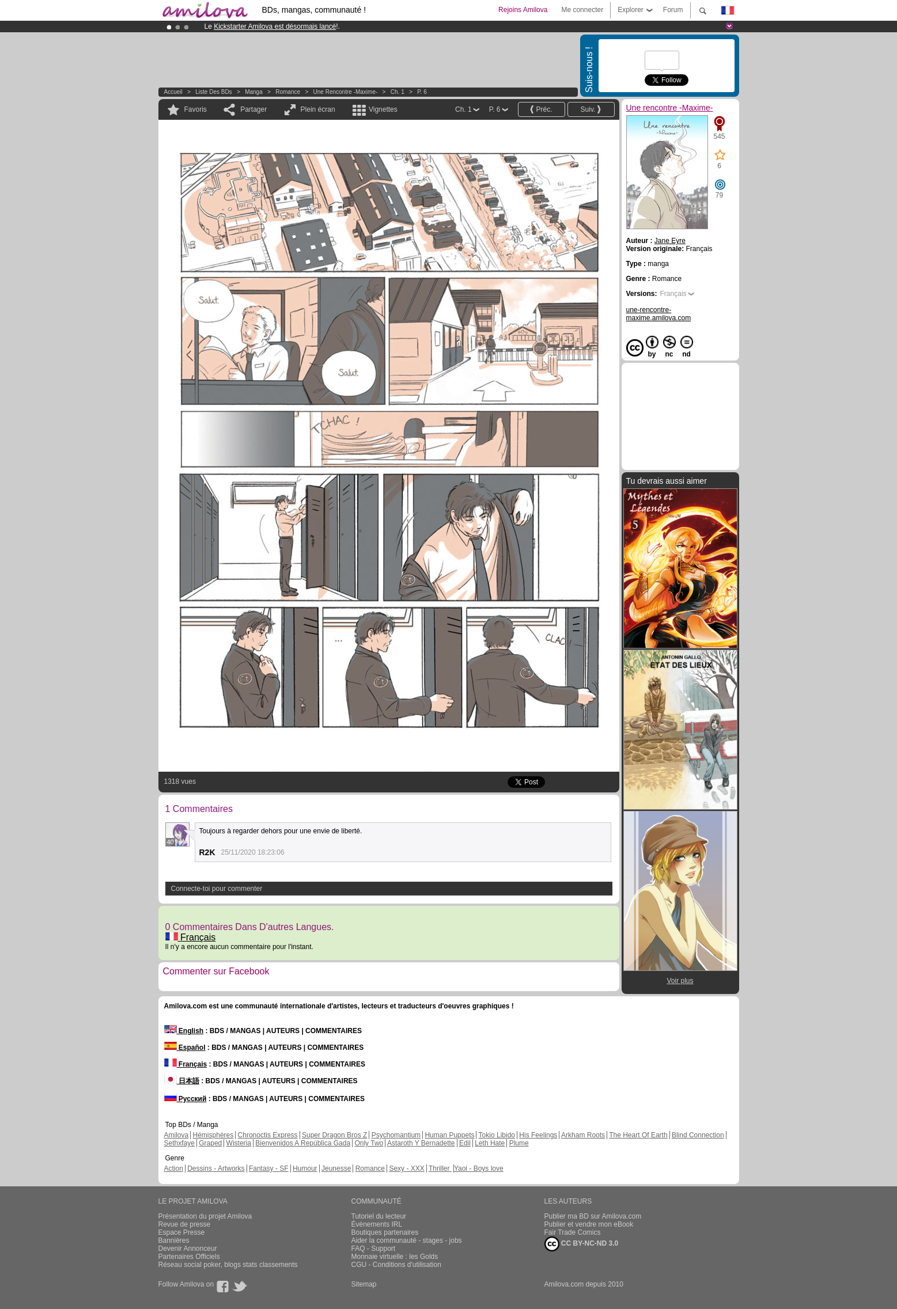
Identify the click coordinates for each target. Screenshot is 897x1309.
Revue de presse (184, 1224)
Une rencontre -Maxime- (345, 92)
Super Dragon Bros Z (334, 1135)
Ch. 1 (397, 92)
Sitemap (364, 1284)
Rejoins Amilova (522, 10)
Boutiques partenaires (385, 1232)
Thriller (440, 1168)
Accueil (173, 92)
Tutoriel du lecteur (379, 1216)
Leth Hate (490, 1143)
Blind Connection (698, 1135)
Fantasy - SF (269, 1168)
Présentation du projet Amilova (205, 1216)
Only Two (368, 1143)
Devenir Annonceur (187, 1249)
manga (254, 92)
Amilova (176, 1135)
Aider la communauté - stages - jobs (406, 1240)
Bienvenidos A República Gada (302, 1143)
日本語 (181, 1081)
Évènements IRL (377, 1224)
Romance (287, 92)
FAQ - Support (373, 1249)
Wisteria (238, 1143)
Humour (305, 1168)
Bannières (174, 1240)
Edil (465, 1143)
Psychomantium (396, 1135)
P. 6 (422, 92)
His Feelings (538, 1135)
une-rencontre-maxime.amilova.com (658, 314)
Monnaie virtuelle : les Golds (394, 1257)
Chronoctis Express (268, 1135)
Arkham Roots (583, 1135)
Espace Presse (181, 1232)
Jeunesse (336, 1168)
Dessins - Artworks (215, 1168)
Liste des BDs (213, 92)
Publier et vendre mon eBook (589, 1224)
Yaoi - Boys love (479, 1168)
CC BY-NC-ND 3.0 (581, 1243)
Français (190, 937)
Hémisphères (213, 1135)
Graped (210, 1143)
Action (173, 1168)
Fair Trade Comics (572, 1232)
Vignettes (383, 109)
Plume (519, 1143)
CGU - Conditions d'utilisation (396, 1265)
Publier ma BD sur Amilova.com (593, 1216)
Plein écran (318, 109)
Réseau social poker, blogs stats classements (228, 1265)
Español (185, 1048)
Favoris (195, 109)
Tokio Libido (497, 1135)
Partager (253, 109)
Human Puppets (449, 1135)
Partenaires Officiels (189, 1257)
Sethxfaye (179, 1143)
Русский (185, 1099)
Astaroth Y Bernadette (421, 1143)
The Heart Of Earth (638, 1135)
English (184, 1031)
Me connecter (582, 10)
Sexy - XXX (406, 1168)
